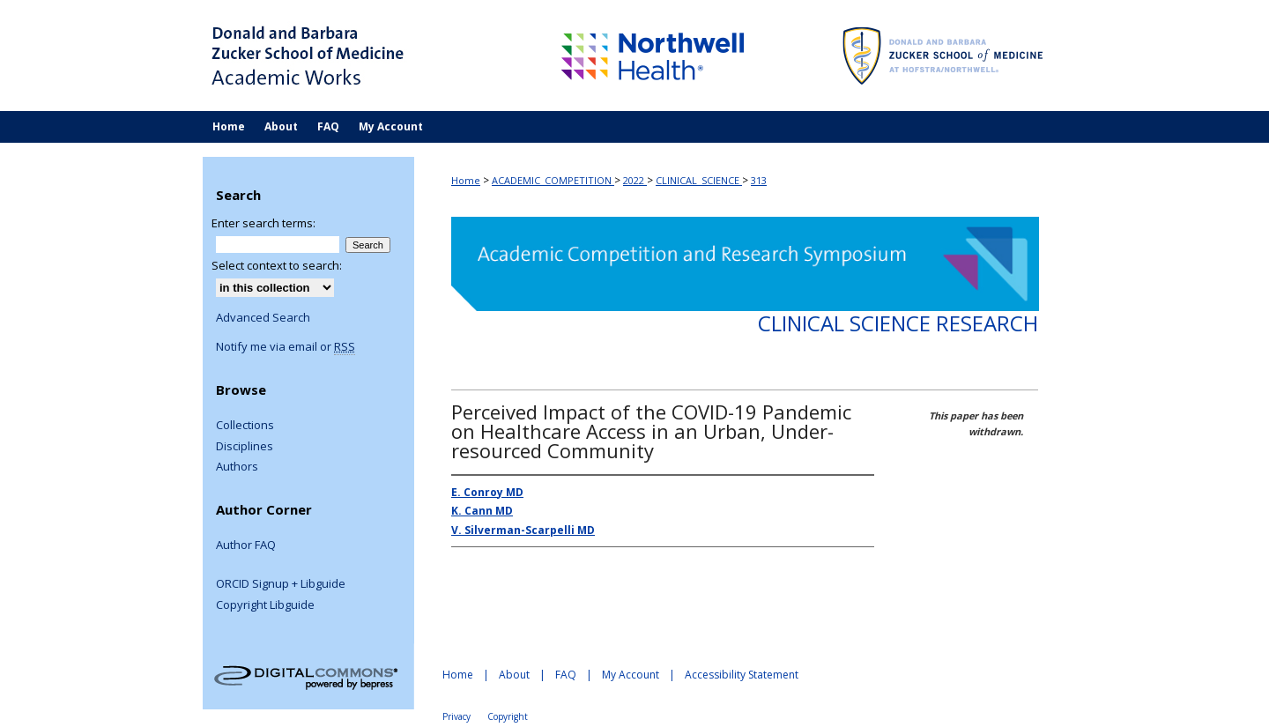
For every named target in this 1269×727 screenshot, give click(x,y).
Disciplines (244, 447)
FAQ (565, 674)
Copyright (507, 716)
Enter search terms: (263, 223)
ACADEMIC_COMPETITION (553, 180)
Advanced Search (263, 317)
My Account (630, 674)
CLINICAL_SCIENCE (699, 180)
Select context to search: (277, 265)
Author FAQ (246, 545)
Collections (245, 426)
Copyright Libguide (265, 605)
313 (759, 180)
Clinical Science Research (898, 323)
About (514, 674)
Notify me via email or (285, 347)
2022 (635, 180)
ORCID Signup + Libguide (280, 584)
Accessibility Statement (741, 674)
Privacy (456, 716)
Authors (237, 467)
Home (465, 180)
